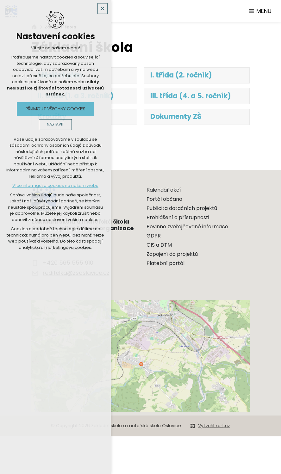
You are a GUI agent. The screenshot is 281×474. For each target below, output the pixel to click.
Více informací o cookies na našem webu (55, 185)
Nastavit (55, 124)
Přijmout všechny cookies (55, 108)
